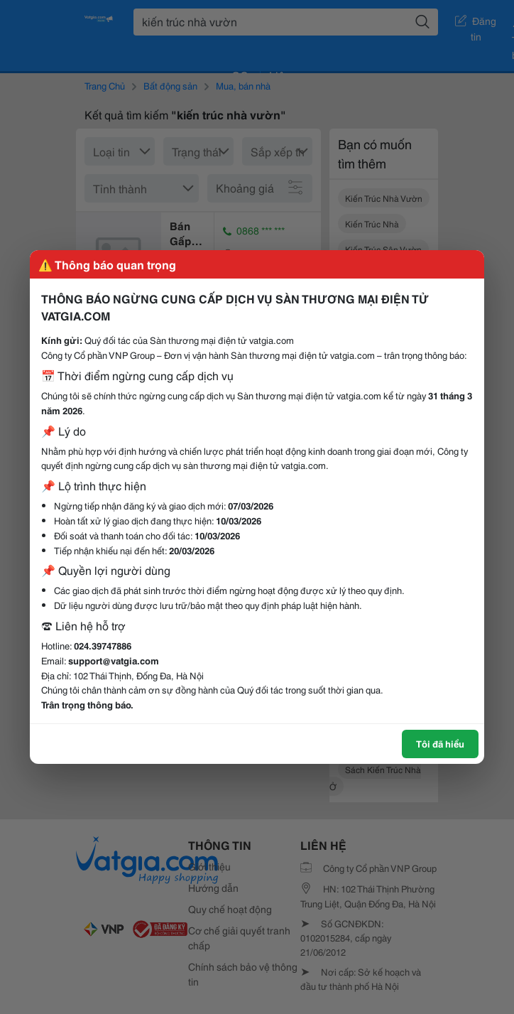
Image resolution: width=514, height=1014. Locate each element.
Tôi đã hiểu (440, 743)
